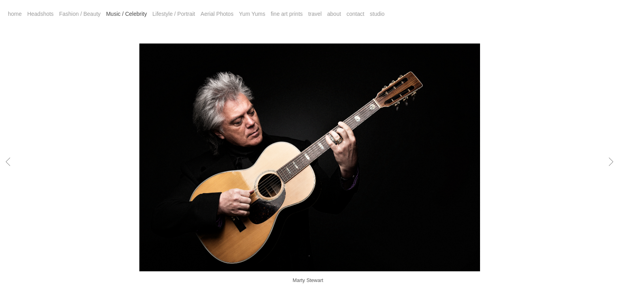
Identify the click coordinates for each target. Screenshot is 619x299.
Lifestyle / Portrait (173, 14)
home (15, 14)
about (334, 14)
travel (315, 14)
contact (355, 14)
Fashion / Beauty (80, 14)
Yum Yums (252, 14)
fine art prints (287, 14)
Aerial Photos (217, 14)
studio (377, 14)
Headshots (40, 14)
